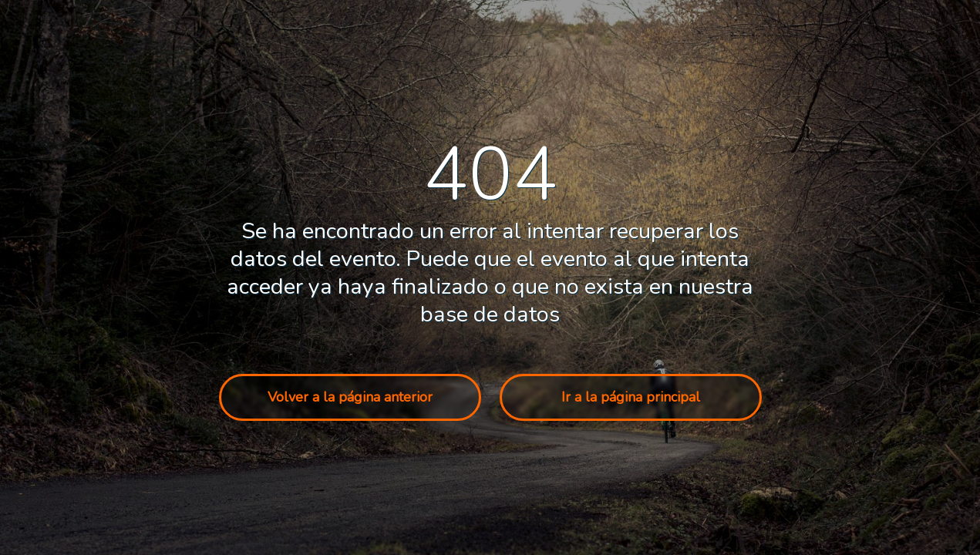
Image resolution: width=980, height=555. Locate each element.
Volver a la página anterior (350, 397)
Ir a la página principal (630, 397)
